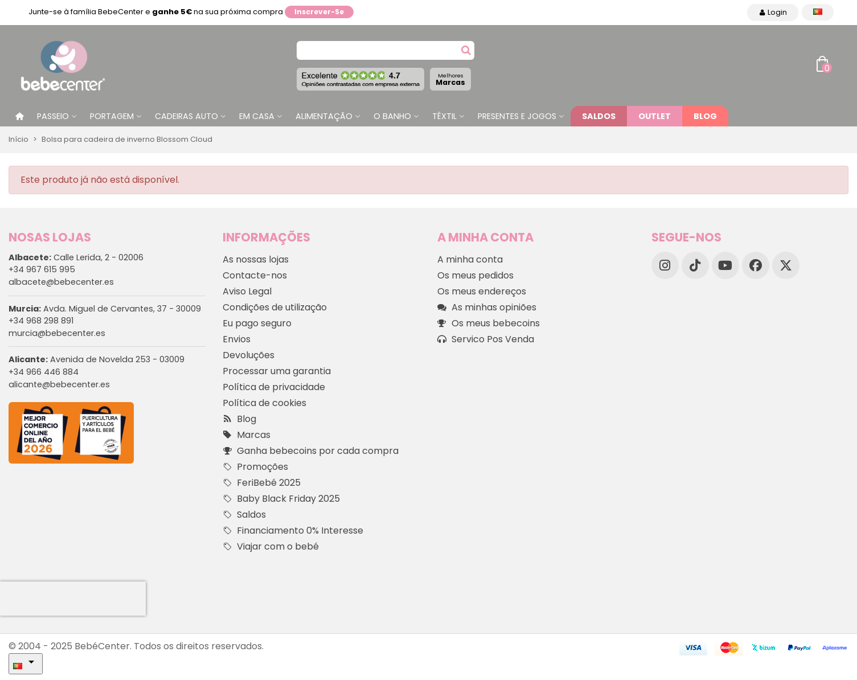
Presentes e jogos (517, 116)
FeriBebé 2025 (262, 483)
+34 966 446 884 (44, 372)
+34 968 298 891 (41, 320)
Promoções (255, 467)
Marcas (450, 79)
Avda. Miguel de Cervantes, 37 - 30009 (105, 308)
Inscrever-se (319, 12)
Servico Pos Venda (485, 339)
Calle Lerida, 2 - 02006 (76, 257)
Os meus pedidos (475, 275)
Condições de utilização (275, 307)
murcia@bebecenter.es (57, 333)
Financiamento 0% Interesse (293, 531)
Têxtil (444, 116)
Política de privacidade (274, 387)
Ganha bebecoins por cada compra (311, 451)
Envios (237, 339)
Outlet (654, 116)
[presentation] (73, 598)
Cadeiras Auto (186, 116)
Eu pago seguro (257, 323)
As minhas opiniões (486, 307)
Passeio (53, 116)
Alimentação (324, 116)
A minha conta (470, 259)
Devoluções (248, 355)
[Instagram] (665, 265)
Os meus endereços (481, 291)
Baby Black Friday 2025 (281, 499)
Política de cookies (264, 402)
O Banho (392, 116)
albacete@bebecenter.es (61, 282)
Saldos (599, 116)
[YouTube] (725, 265)
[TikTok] (695, 265)
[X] (785, 265)
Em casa (256, 116)
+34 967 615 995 (42, 269)
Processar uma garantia (277, 371)
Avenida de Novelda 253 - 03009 (96, 359)
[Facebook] (755, 265)
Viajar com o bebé (271, 547)
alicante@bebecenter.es (59, 384)
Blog (705, 116)
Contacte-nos (255, 275)
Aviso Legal (247, 291)
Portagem (112, 116)
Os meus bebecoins (488, 323)
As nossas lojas (256, 259)
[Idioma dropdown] (818, 12)
